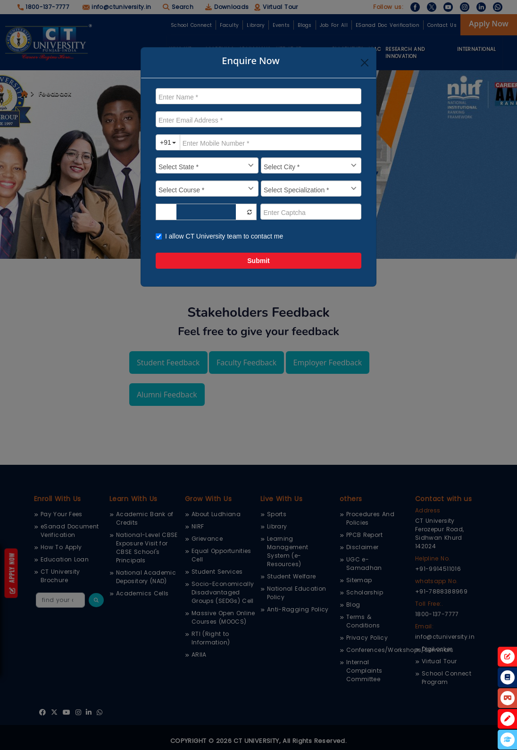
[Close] (364, 62)
